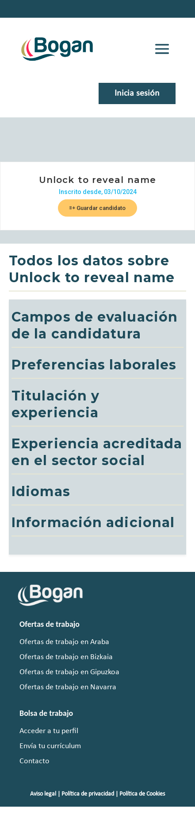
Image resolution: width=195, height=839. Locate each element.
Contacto (34, 761)
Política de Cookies (142, 794)
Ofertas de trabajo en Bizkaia (66, 657)
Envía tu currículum (50, 746)
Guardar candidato (97, 208)
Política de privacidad (87, 794)
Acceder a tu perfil (48, 731)
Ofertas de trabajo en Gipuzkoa (69, 672)
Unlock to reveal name (97, 180)
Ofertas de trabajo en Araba (64, 642)
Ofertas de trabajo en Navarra (67, 687)
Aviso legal (43, 794)
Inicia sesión (137, 93)
